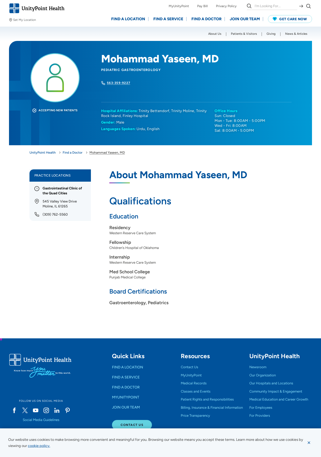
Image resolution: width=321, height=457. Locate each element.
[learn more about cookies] (39, 446)
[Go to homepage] (36, 8)
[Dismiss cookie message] (309, 443)
